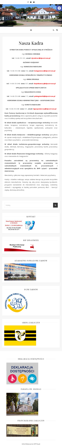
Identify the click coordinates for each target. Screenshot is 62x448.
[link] (59, 8)
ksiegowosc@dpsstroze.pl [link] (44, 71)
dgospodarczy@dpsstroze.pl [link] (44, 109)
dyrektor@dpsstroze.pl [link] (40, 58)
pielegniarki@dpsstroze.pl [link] (44, 96)
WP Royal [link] (37, 444)
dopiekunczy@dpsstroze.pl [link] (45, 83)
